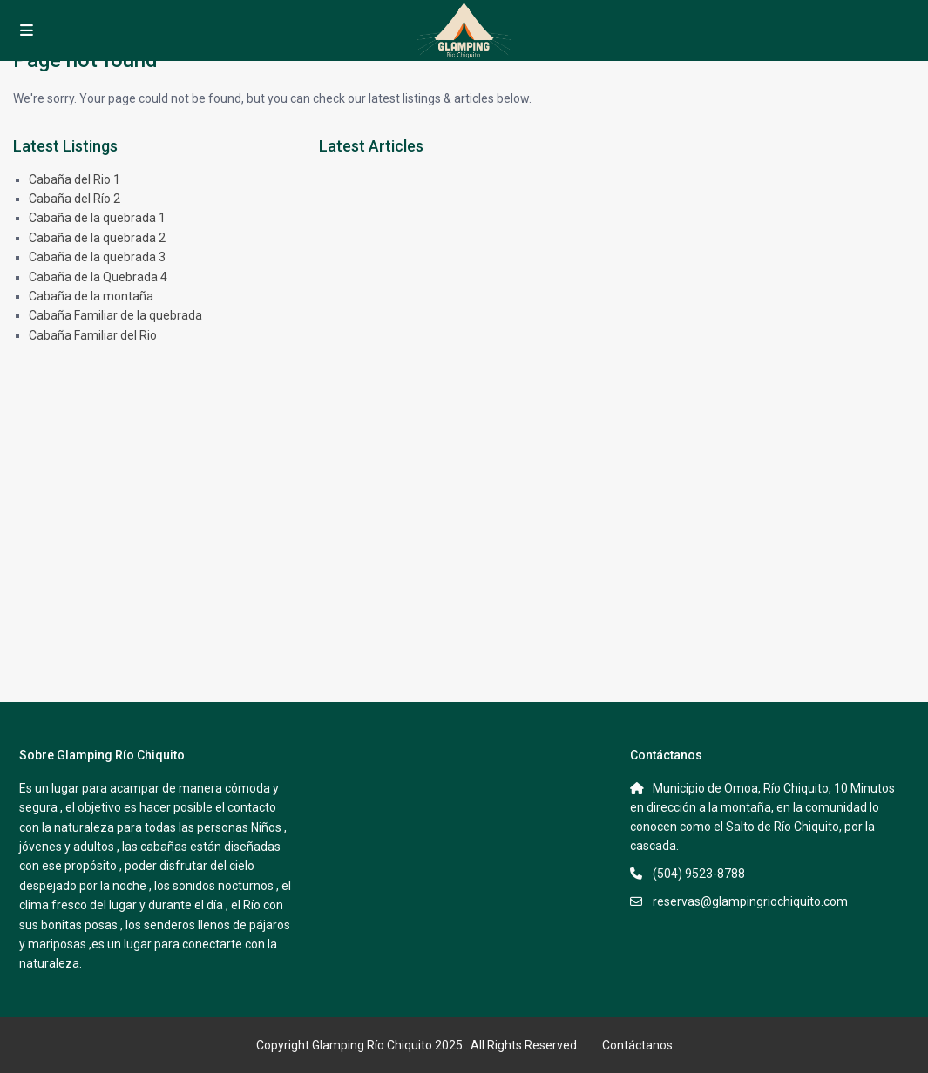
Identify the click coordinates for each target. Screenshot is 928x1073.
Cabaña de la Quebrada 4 (98, 277)
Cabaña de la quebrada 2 (97, 238)
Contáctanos (637, 1045)
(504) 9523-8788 (699, 874)
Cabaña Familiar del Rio (93, 335)
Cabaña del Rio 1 (74, 179)
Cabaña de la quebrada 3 (97, 257)
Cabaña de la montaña (91, 296)
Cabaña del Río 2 (74, 199)
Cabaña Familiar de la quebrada (115, 315)
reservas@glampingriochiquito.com (750, 901)
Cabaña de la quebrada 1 (97, 218)
